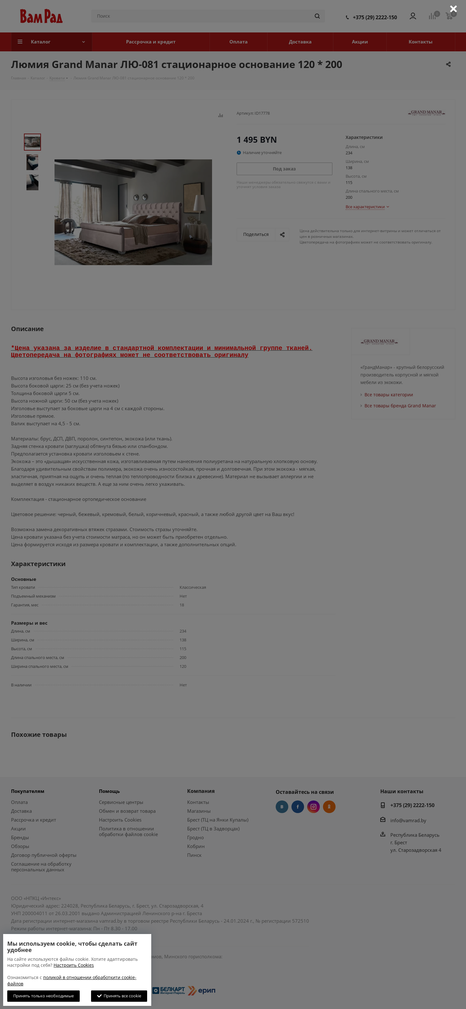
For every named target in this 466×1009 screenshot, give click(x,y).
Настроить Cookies (74, 965)
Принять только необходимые (43, 996)
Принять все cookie (119, 996)
